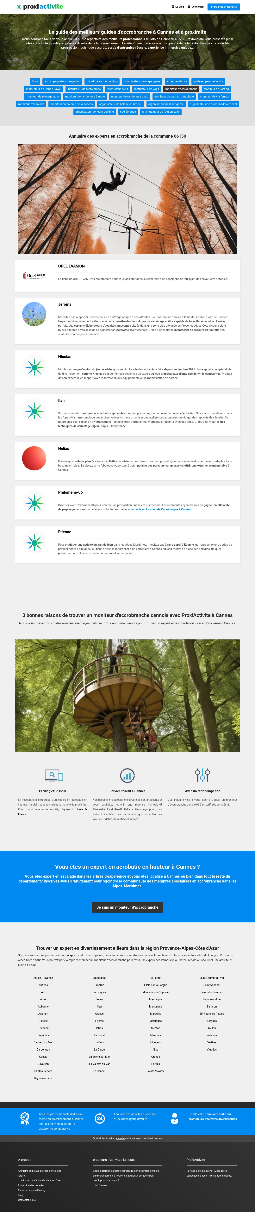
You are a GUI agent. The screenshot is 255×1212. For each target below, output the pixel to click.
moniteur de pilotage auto (42, 96)
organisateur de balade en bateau (120, 104)
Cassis (43, 1056)
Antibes (43, 985)
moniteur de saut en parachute (174, 96)
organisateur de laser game (166, 104)
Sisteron (212, 1006)
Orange (155, 1056)
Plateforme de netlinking (31, 1190)
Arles (43, 999)
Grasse (99, 1013)
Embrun (99, 985)
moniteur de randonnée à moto (85, 96)
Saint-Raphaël (211, 985)
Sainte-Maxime (156, 1071)
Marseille (155, 1013)
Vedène (211, 1042)
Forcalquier (99, 992)
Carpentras (43, 1049)
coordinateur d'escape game (142, 81)
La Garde (99, 1049)
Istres (99, 1028)
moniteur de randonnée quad (129, 96)
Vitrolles (212, 1049)
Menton (155, 1028)
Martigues (155, 1020)
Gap (99, 1006)
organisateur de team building (94, 111)
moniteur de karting (216, 89)
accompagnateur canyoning (62, 81)
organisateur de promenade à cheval (213, 104)
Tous (35, 81)
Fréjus (99, 999)
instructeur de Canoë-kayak (43, 89)
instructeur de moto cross (84, 89)
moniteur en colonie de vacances (71, 104)
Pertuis (155, 1063)
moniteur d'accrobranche (181, 89)
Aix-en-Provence (43, 977)
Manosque (155, 999)
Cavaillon (43, 1063)
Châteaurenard (43, 1071)
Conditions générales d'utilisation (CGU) (40, 1180)
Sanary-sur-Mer (212, 999)
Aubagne (43, 1006)
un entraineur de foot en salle (161, 111)
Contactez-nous (27, 1199)
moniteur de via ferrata (214, 96)
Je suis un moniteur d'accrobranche (128, 907)
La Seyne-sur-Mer (99, 1056)
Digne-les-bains (43, 1078)
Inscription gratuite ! (223, 6)
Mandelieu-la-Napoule (155, 992)
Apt (43, 992)
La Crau (99, 1042)
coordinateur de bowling (102, 81)
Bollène (43, 1020)
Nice (155, 1049)
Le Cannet (99, 1071)
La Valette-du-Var (99, 1063)
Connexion (196, 6)
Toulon (212, 1028)
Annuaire (23, 1170)
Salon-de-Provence (212, 992)
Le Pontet (155, 977)
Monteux (155, 1042)
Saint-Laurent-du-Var (211, 977)
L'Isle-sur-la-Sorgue (155, 985)
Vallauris (212, 1035)
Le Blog (178, 6)
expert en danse (177, 81)
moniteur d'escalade (31, 104)
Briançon (43, 1028)
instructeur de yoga (146, 89)
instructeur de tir (117, 89)
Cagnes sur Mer (43, 1042)
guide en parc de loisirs (208, 81)
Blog (20, 1195)
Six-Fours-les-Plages (212, 1013)
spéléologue (128, 111)
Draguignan (99, 977)
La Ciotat (99, 1035)
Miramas (155, 1035)
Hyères (99, 1020)
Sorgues (212, 1020)
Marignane (155, 1006)
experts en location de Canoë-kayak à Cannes (161, 509)
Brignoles (43, 1035)
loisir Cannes (100, 1185)
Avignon (43, 1013)
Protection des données (31, 1185)
